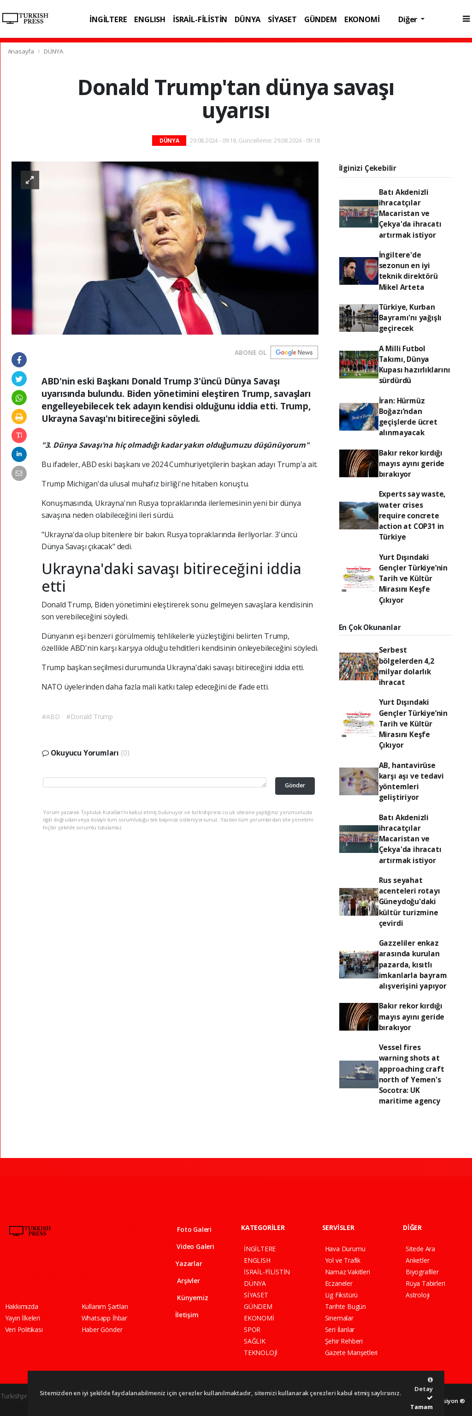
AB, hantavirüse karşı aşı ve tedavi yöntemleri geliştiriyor (411, 781)
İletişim (181, 1314)
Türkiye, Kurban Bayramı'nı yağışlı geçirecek (410, 318)
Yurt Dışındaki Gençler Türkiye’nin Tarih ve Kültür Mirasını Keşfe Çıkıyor (413, 578)
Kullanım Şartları (105, 1306)
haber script (17, 1405)
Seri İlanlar (340, 1329)
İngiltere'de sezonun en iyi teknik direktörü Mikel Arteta (408, 271)
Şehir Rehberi (344, 1341)
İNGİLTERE (108, 19)
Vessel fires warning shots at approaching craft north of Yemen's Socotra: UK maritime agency (411, 1074)
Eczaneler (339, 1283)
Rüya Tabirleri (425, 1283)
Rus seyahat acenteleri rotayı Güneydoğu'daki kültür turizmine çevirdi (409, 901)
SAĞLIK (255, 1341)
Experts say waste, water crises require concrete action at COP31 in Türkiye (412, 515)
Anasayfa (21, 51)
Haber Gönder (102, 1329)
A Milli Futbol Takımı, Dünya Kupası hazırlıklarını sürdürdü (414, 364)
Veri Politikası (24, 1329)
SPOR (252, 1329)
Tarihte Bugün (345, 1306)
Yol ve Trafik (343, 1260)
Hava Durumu (345, 1248)
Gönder (295, 785)
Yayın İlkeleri (22, 1318)
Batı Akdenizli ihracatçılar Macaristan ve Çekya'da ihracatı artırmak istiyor (410, 213)
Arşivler (182, 1280)
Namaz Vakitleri (347, 1271)
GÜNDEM (320, 19)
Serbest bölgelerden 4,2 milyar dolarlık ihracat (406, 666)
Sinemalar (339, 1318)
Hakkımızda (21, 1306)
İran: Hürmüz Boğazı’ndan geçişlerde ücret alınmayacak (408, 417)
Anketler (417, 1260)
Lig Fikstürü (341, 1294)
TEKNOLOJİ (260, 1352)
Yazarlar (183, 1263)
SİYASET (282, 19)
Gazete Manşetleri (351, 1352)
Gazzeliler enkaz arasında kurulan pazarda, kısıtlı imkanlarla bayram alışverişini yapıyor (413, 964)
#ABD (50, 716)
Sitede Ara (420, 1248)
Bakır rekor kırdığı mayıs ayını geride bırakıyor (412, 464)
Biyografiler (422, 1271)
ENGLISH (149, 19)
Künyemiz (186, 1297)
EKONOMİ (362, 19)
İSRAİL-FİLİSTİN (200, 19)
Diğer (408, 19)
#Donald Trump (89, 716)
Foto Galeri (188, 1229)
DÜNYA (247, 19)
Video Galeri (189, 1246)
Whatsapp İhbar (104, 1318)
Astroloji (418, 1294)
